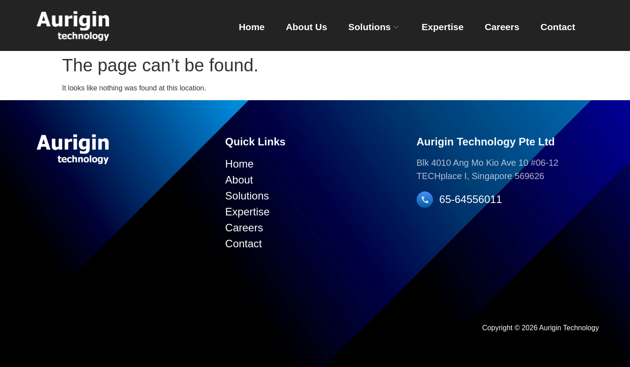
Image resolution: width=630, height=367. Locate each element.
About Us (290, 26)
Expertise (432, 26)
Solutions (361, 26)
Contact (553, 26)
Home (233, 26)
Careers (494, 26)
